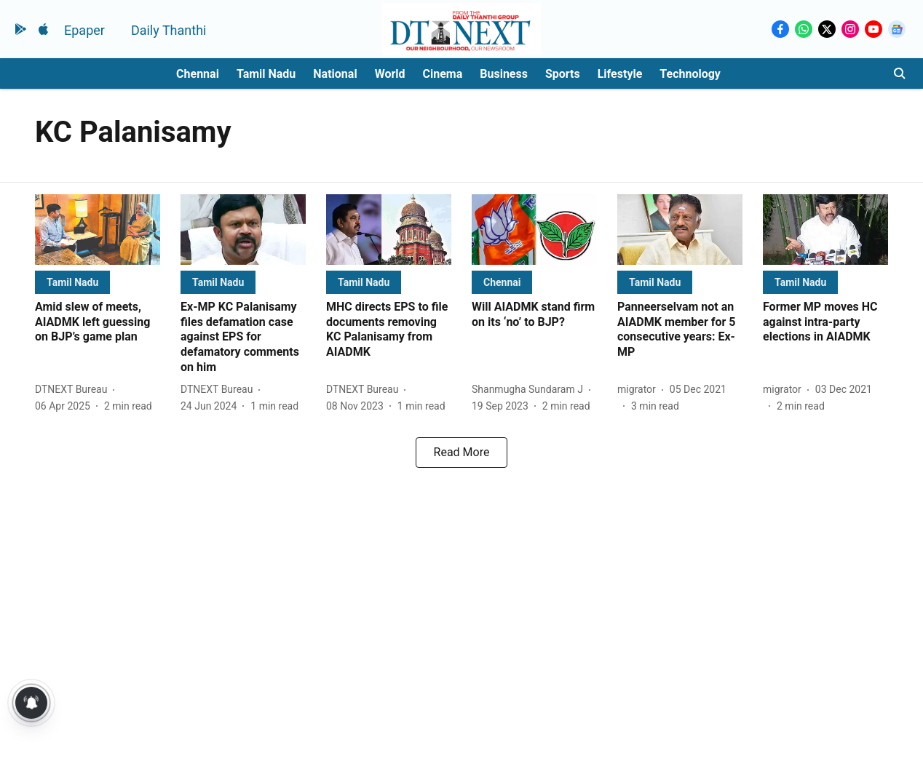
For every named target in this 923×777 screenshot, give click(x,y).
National (335, 74)
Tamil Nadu (266, 74)
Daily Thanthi (169, 30)
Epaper (84, 30)
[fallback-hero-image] (97, 229)
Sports (562, 74)
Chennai (197, 74)
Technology (690, 74)
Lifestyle (620, 74)
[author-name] (74, 389)
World (390, 74)
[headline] (97, 322)
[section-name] (72, 282)
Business (504, 74)
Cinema (443, 74)
